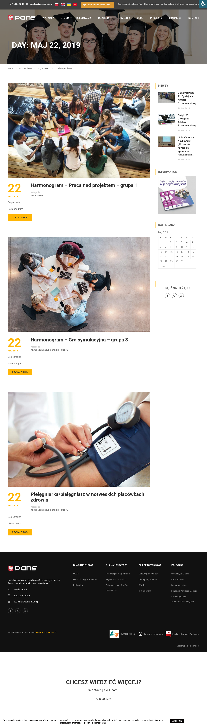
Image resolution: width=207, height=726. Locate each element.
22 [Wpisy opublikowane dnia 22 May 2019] (171, 256)
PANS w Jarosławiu (45, 632)
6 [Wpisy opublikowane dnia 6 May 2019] (160, 247)
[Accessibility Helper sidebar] (203, 4)
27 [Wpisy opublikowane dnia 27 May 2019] (160, 261)
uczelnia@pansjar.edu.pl (40, 4)
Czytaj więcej (20, 217)
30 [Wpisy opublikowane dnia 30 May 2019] (176, 261)
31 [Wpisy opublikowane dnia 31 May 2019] (182, 261)
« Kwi (162, 266)
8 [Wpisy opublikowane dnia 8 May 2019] (170, 247)
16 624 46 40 (18, 4)
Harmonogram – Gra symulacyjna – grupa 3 (79, 340)
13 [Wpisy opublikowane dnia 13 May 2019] (160, 252)
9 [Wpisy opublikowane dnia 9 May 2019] (176, 247)
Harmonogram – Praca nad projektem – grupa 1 (84, 185)
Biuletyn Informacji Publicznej (182, 634)
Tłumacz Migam (127, 634)
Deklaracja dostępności (188, 646)
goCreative (37, 195)
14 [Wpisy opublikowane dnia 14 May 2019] (166, 252)
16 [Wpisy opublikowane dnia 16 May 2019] (176, 252)
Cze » (184, 266)
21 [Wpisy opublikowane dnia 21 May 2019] (166, 256)
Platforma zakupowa (150, 634)
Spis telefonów (22, 595)
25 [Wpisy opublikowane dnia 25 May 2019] (187, 256)
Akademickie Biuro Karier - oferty (49, 350)
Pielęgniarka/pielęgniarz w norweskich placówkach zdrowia (87, 497)
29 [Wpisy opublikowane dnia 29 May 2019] (171, 261)
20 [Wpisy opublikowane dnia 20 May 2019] (160, 256)
